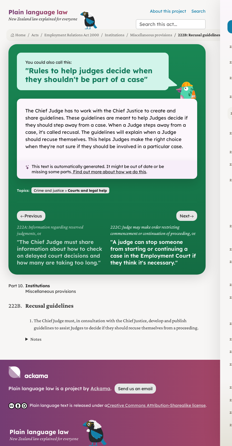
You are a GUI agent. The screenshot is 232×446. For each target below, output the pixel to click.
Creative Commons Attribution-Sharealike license (156, 405)
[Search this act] (171, 24)
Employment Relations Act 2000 (71, 35)
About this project (168, 11)
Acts (35, 35)
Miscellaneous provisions (151, 35)
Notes (35, 339)
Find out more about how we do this (109, 171)
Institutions (114, 35)
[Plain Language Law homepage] (42, 18)
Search (198, 11)
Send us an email (135, 388)
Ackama (100, 388)
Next (187, 216)
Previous (31, 216)
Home (18, 35)
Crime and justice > (70, 190)
